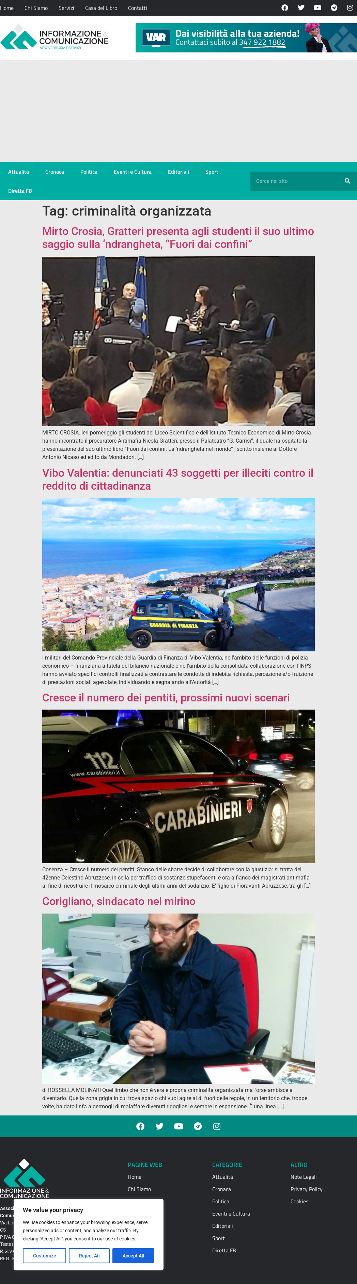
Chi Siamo (36, 8)
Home (7, 8)
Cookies (299, 1201)
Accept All (133, 1255)
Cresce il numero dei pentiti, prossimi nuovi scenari (166, 697)
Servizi (66, 8)
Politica (88, 172)
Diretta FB (20, 191)
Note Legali (304, 1177)
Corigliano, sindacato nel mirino (119, 901)
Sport (211, 172)
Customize (44, 1255)
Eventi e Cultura (133, 172)
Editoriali (178, 172)
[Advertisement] (178, 111)
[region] (89, 1234)
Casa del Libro (101, 8)
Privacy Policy (307, 1189)
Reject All (89, 1255)
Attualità (18, 172)
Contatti (137, 8)
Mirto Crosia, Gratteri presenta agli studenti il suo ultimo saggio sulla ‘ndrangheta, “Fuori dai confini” (178, 238)
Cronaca (54, 172)
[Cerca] (347, 181)
